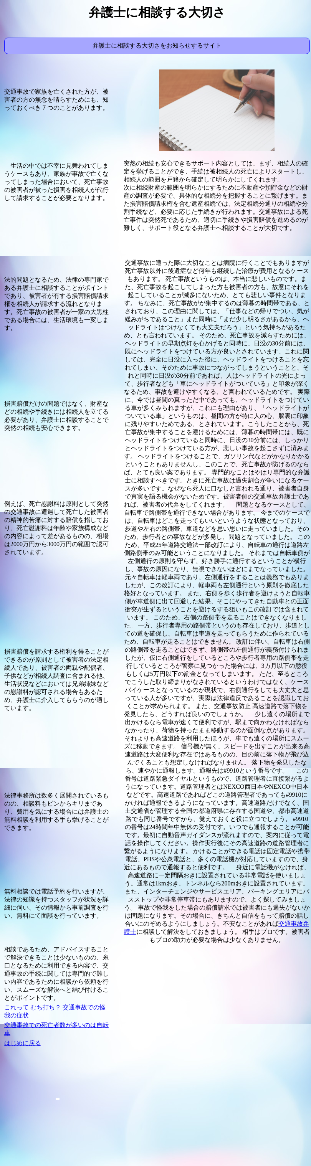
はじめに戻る (22, 1043)
